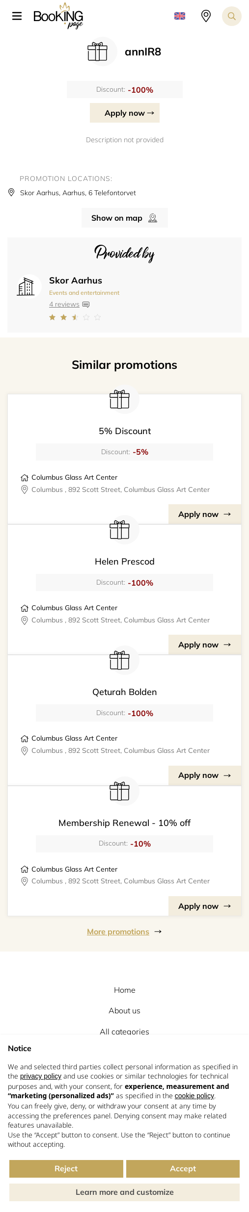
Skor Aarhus (75, 280)
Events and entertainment (84, 292)
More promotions (118, 931)
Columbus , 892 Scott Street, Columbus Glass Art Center (120, 489)
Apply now (125, 113)
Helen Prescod (125, 561)
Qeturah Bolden (124, 691)
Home (125, 990)
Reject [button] (66, 1168)
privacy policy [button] (40, 1076)
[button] (20, 16)
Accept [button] (183, 1168)
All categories (124, 1031)
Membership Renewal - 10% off (124, 822)
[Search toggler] (232, 16)
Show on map (116, 218)
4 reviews (64, 304)
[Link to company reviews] (84, 317)
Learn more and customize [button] (125, 1192)
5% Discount (125, 431)
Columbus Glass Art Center (74, 477)
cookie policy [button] (194, 1096)
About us (124, 1010)
